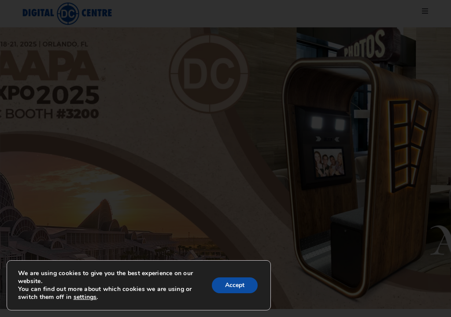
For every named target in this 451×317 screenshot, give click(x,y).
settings (85, 297)
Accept (234, 285)
